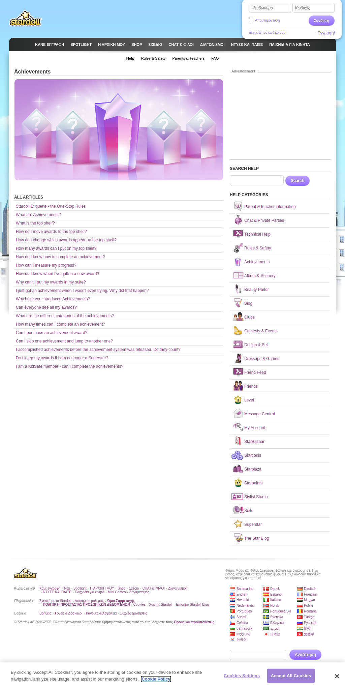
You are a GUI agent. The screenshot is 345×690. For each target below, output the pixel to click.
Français (310, 594)
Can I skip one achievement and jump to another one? (64, 341)
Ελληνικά (277, 623)
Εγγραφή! (326, 33)
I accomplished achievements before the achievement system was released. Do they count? (98, 349)
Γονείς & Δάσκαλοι (68, 613)
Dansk (275, 589)
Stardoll (25, 18)
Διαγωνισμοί (177, 588)
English (242, 594)
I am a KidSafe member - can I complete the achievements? (69, 366)
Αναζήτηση (305, 654)
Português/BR (280, 611)
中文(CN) (243, 634)
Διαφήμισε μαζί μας (89, 601)
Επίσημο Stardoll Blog (192, 604)
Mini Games (117, 592)
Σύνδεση (321, 21)
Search (297, 180)
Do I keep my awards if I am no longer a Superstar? (62, 358)
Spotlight (80, 588)
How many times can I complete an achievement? (60, 324)
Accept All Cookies (291, 677)
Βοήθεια (45, 613)
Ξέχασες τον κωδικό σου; (267, 32)
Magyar (309, 600)
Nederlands (245, 605)
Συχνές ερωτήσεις (133, 613)
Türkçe (309, 617)
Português (244, 611)
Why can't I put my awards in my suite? (51, 282)
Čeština (242, 623)
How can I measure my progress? (46, 265)
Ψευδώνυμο (262, 8)
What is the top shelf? (35, 223)
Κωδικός (302, 8)
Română (310, 611)
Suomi (241, 617)
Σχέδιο (134, 588)
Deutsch (310, 589)
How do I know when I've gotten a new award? (57, 273)
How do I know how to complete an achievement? (60, 256)
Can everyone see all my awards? (46, 307)
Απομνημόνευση (267, 20)
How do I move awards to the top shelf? (51, 231)
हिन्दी (307, 628)
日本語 (275, 634)
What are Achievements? (38, 214)
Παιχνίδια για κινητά (89, 592)
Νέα (67, 588)
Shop (121, 588)
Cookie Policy (156, 681)
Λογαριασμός (139, 592)
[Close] (337, 678)
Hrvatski (243, 600)
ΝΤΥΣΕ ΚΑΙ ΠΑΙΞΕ (57, 592)
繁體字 (309, 634)
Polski (308, 605)
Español (276, 594)
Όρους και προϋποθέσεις (194, 622)
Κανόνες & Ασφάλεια (101, 613)
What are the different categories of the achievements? (65, 315)
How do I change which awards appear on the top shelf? (66, 240)
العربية (275, 628)
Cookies (139, 604)
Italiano (275, 600)
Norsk (274, 605)
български (244, 628)
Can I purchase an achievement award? (51, 332)
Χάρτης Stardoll (160, 604)
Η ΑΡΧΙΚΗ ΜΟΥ (102, 588)
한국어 (242, 639)
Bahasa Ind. (245, 589)
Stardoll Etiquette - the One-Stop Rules (51, 206)
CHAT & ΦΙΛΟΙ (154, 588)
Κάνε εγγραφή (50, 588)
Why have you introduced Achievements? (53, 299)
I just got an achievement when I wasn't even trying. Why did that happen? (82, 290)
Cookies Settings (242, 677)
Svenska (276, 617)
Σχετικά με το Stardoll (55, 601)
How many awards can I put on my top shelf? (56, 248)
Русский (310, 623)
